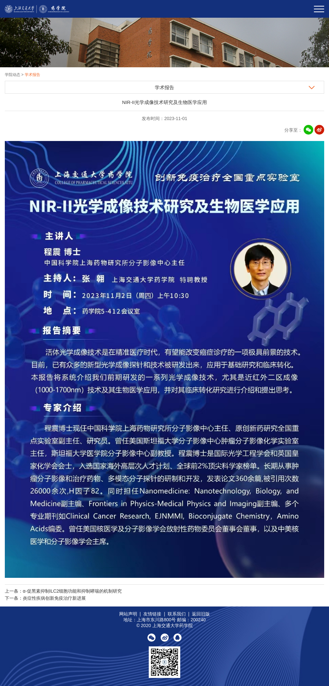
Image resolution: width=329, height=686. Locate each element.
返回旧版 (201, 613)
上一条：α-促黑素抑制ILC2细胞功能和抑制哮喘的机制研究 (63, 591)
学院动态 (13, 74)
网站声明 (128, 613)
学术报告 (32, 74)
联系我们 (177, 613)
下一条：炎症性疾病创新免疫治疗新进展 (45, 598)
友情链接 (152, 613)
